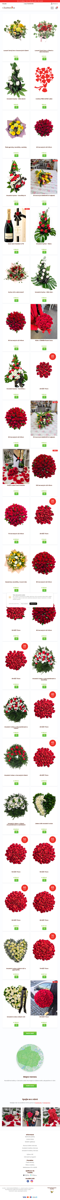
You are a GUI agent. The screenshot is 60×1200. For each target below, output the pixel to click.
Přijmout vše (33, 603)
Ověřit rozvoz (30, 1086)
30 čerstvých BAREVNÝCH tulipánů (44, 195)
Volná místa (30, 1139)
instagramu (46, 1103)
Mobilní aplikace (30, 1142)
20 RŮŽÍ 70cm (44, 389)
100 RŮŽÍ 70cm (44, 1017)
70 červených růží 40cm (16, 534)
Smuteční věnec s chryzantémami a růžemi (16, 727)
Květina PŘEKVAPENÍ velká (44, 99)
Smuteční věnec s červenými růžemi (16, 775)
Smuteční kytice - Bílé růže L (44, 292)
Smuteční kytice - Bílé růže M (16, 99)
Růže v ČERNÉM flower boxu (44, 340)
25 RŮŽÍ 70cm (44, 534)
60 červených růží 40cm (16, 437)
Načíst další (30, 1033)
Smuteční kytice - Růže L (44, 244)
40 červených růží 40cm (44, 147)
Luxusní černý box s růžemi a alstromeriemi (44, 51)
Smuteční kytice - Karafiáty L (16, 389)
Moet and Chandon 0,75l (16, 244)
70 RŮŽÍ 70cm (44, 968)
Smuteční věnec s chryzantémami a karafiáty (44, 679)
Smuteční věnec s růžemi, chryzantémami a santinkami (16, 824)
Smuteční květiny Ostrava (30, 1151)
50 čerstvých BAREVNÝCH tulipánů (44, 437)
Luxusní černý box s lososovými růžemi (16, 50)
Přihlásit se (54, 3)
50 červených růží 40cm (16, 340)
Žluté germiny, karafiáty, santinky (16, 147)
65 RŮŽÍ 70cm (44, 920)
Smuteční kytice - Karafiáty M (16, 195)
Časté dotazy (30, 1162)
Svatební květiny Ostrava (30, 1148)
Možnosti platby (30, 1137)
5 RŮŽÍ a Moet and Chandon (16, 485)
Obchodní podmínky (14, 603)
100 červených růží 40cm (44, 485)
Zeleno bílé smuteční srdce (44, 823)
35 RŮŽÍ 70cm (16, 679)
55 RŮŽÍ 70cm (44, 872)
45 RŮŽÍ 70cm (44, 775)
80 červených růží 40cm (44, 582)
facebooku (38, 1103)
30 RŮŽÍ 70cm (16, 630)
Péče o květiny (29, 1165)
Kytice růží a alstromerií (16, 292)
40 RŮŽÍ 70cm (44, 727)
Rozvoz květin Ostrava (30, 1145)
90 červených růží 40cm (44, 630)
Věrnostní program (30, 1157)
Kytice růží (30, 1154)
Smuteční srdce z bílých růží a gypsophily (16, 969)
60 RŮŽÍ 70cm (16, 920)
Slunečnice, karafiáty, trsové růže (16, 582)
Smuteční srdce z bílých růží (16, 1017)
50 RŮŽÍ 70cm (16, 872)
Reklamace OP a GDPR (30, 1167)
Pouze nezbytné (24, 603)
